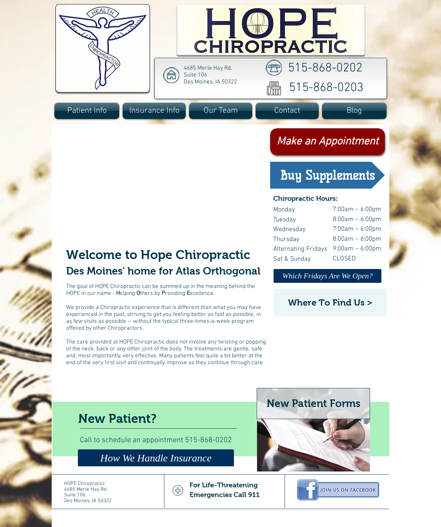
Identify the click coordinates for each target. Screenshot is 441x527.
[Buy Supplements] (327, 175)
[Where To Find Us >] (330, 302)
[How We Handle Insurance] (156, 457)
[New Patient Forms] (313, 403)
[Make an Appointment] (327, 141)
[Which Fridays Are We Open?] (327, 276)
